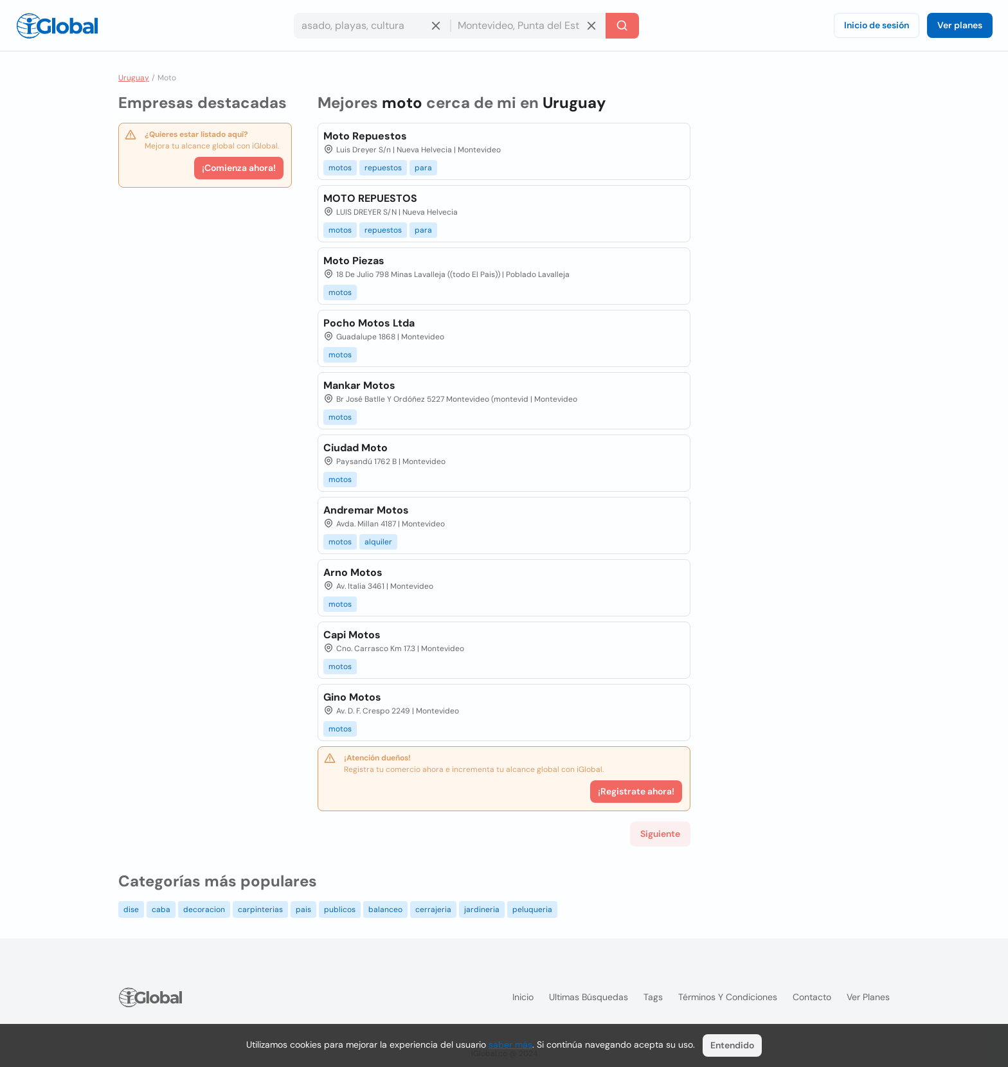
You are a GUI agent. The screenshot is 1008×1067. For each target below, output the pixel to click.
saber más (510, 1044)
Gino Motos (352, 697)
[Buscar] (622, 26)
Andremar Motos (366, 510)
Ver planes (959, 25)
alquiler (378, 542)
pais (303, 909)
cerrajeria (433, 909)
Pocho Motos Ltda (369, 323)
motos (340, 168)
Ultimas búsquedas (588, 997)
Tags (653, 997)
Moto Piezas (353, 260)
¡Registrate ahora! (636, 791)
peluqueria (532, 909)
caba (161, 909)
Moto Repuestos (365, 136)
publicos (340, 909)
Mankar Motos (359, 385)
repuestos (383, 168)
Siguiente (660, 833)
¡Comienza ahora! (239, 168)
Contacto (812, 997)
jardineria (482, 909)
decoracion (204, 909)
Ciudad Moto (355, 447)
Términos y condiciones (727, 997)
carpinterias (260, 909)
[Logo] (57, 26)
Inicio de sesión (876, 25)
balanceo (385, 909)
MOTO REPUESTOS (370, 198)
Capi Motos (352, 634)
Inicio (523, 997)
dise (131, 909)
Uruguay (133, 78)
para (423, 168)
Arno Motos (352, 572)
